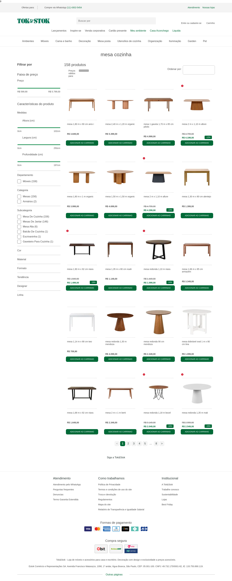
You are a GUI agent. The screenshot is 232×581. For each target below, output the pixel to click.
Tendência (38, 277)
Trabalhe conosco (170, 489)
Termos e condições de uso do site (115, 489)
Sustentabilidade (170, 494)
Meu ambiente (138, 30)
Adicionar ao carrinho (82, 143)
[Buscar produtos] (116, 20)
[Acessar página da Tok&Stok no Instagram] (111, 463)
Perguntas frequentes (63, 489)
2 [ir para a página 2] (128, 443)
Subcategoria (38, 210)
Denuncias (58, 494)
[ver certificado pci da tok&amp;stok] (131, 548)
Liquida (176, 30)
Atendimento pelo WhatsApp (67, 484)
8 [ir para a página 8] (156, 443)
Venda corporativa (95, 30)
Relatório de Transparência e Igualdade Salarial (121, 509)
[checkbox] (19, 181)
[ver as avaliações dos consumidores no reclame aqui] (116, 548)
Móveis (46, 41)
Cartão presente (118, 30)
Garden (193, 41)
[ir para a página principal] (33, 21)
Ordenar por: (174, 69)
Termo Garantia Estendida (66, 499)
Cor (38, 250)
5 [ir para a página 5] (145, 443)
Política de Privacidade (109, 484)
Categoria (38, 190)
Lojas (164, 499)
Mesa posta (106, 41)
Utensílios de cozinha (130, 41)
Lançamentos (58, 30)
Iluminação (176, 41)
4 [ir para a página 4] (139, 443)
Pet (206, 41)
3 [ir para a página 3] (134, 443)
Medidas (38, 113)
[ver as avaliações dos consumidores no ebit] (101, 548)
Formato (38, 268)
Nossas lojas (208, 7)
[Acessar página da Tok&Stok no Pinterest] (120, 463)
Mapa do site (104, 504)
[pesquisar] (152, 21)
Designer (38, 286)
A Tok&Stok (167, 484)
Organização (156, 41)
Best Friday (167, 504)
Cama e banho (65, 41)
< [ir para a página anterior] (117, 443)
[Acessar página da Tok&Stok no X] (129, 463)
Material (38, 259)
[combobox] (199, 69)
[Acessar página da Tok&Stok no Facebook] (102, 463)
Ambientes (29, 41)
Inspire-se (75, 30)
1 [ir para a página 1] (122, 443)
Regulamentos (105, 499)
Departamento (38, 175)
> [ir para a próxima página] (162, 443)
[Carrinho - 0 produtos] (210, 20)
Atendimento (194, 7)
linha (38, 295)
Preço (38, 81)
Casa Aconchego (159, 30)
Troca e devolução (107, 494)
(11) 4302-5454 (74, 7)
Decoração (86, 41)
